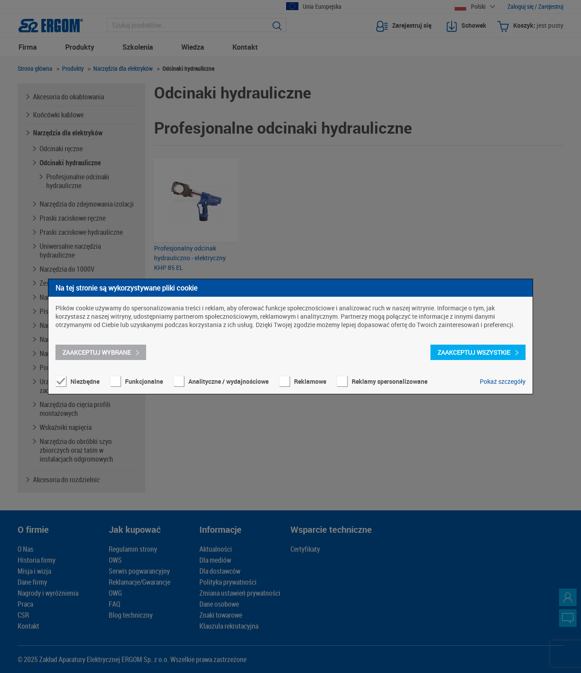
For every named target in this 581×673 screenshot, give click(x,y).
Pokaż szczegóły (503, 381)
